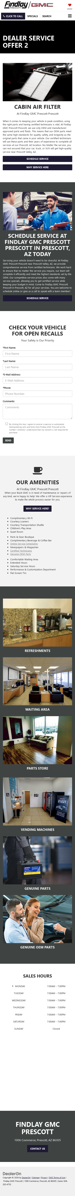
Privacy (44, 1177)
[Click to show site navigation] (70, 16)
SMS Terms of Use (57, 1177)
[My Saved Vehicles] (69, 7)
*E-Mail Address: (12, 374)
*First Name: (9, 347)
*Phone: (7, 387)
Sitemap (35, 1177)
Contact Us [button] (37, 1148)
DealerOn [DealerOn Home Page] (26, 1177)
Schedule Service (37, 158)
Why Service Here (37, 167)
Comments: (9, 401)
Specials (32, 16)
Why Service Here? (37, 508)
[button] (13, 16)
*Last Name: (9, 361)
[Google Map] (37, 1078)
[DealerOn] (12, 1173)
